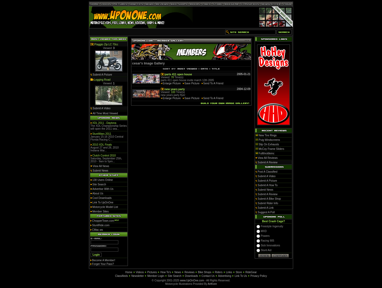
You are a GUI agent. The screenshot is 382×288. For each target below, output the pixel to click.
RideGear (251, 272)
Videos (140, 272)
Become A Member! (103, 260)
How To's (165, 272)
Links (229, 272)
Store (239, 272)
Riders (219, 272)
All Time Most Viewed (105, 113)
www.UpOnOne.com (192, 280)
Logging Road (102, 79)
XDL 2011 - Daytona (104, 122)
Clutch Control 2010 (104, 155)
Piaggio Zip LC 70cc (106, 44)
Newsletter (137, 275)
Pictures (152, 272)
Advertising (224, 275)
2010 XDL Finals (102, 144)
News (177, 272)
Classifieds (121, 275)
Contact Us (208, 275)
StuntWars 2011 (101, 133)
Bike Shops (204, 272)
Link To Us (241, 275)
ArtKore (212, 283)
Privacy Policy (258, 275)
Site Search (174, 275)
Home (128, 272)
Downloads (191, 275)
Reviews (189, 272)
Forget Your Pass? (103, 264)
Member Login (155, 275)
